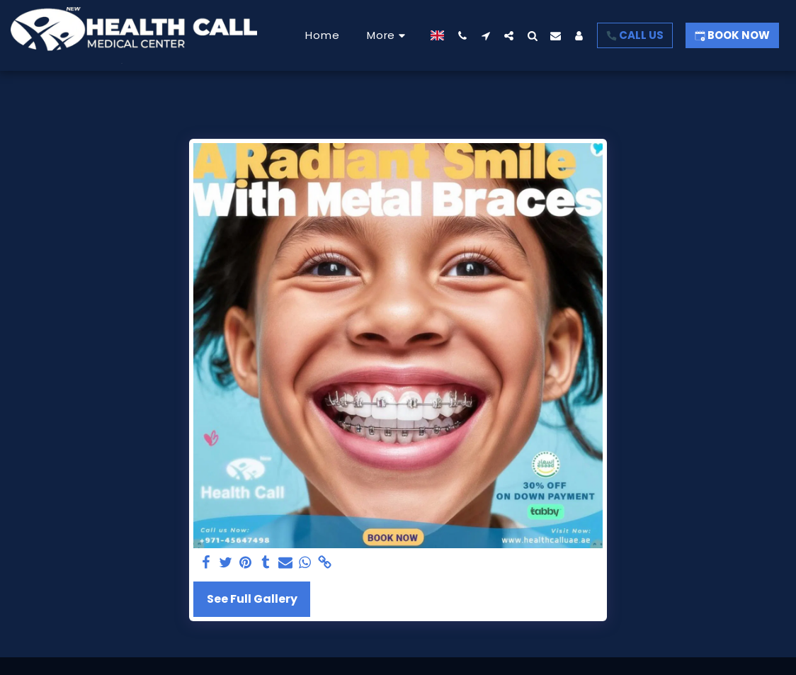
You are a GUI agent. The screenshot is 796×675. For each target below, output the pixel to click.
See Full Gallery (252, 599)
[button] (462, 35)
